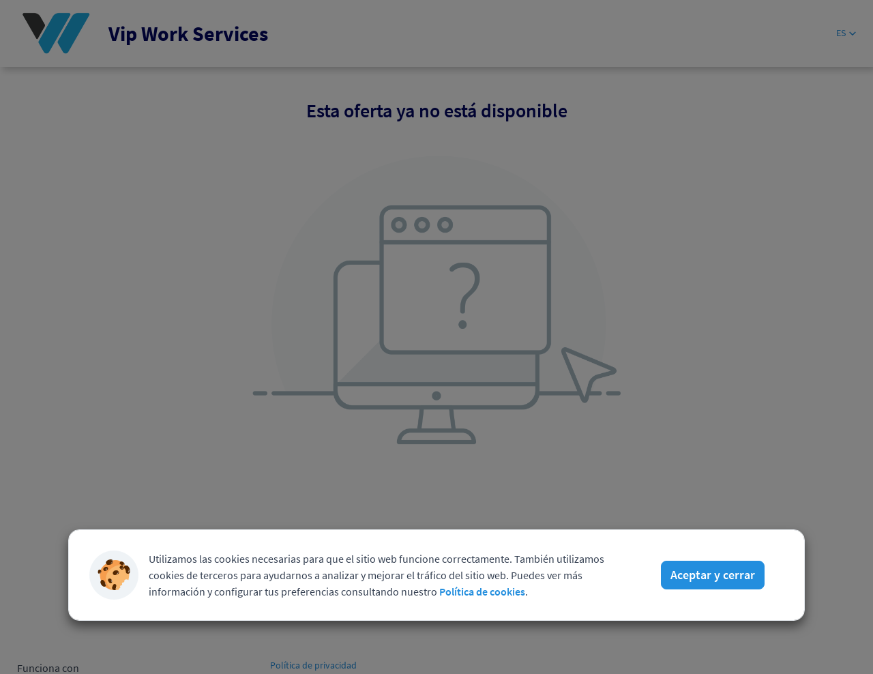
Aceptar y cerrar (712, 575)
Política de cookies (482, 591)
